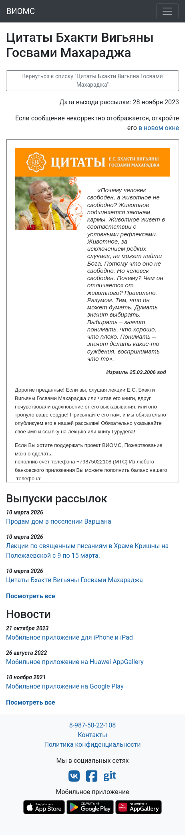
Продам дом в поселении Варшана (58, 521)
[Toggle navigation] (167, 11)
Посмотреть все (30, 596)
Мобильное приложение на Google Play (64, 686)
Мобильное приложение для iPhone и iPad (69, 637)
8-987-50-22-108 (92, 725)
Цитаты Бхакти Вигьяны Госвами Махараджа (74, 580)
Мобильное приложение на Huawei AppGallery (75, 662)
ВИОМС (20, 11)
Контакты (92, 735)
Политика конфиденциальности (92, 744)
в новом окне (159, 128)
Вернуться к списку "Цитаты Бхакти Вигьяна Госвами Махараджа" (92, 80)
